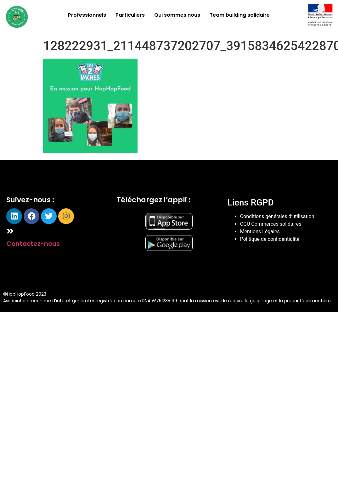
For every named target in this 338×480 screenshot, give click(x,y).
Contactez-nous (33, 243)
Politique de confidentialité (270, 239)
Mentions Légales (260, 231)
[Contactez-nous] (10, 231)
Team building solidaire (240, 15)
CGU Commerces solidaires (270, 224)
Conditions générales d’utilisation (277, 216)
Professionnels (87, 15)
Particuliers (130, 15)
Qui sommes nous (177, 15)
